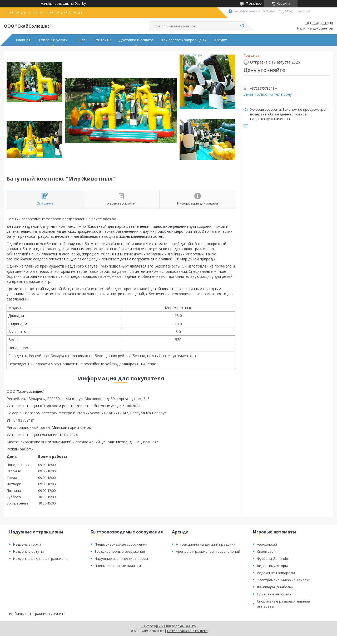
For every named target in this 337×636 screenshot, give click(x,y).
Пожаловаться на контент (187, 631)
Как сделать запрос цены (183, 40)
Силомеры (265, 551)
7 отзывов (253, 3)
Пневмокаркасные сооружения (121, 544)
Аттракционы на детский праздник (205, 544)
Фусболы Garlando (272, 558)
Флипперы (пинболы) (275, 587)
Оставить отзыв (319, 23)
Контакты (102, 40)
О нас (81, 40)
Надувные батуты (28, 551)
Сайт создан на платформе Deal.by (168, 626)
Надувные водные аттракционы (40, 558)
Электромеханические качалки (283, 579)
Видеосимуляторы (272, 565)
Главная (23, 40)
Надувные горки (27, 544)
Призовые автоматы (274, 594)
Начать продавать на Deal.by (63, 4)
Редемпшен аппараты (276, 572)
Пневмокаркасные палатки (118, 565)
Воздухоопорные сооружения (120, 551)
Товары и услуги (53, 40)
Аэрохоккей (267, 544)
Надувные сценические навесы (121, 558)
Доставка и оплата (136, 40)
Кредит (220, 40)
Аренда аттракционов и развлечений (208, 551)
